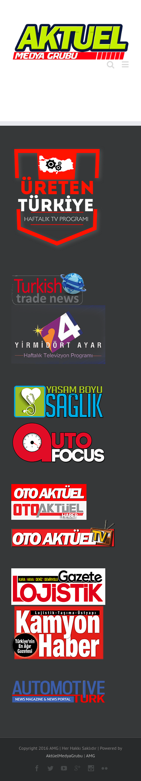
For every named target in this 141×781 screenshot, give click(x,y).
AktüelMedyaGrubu (64, 755)
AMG (90, 755)
